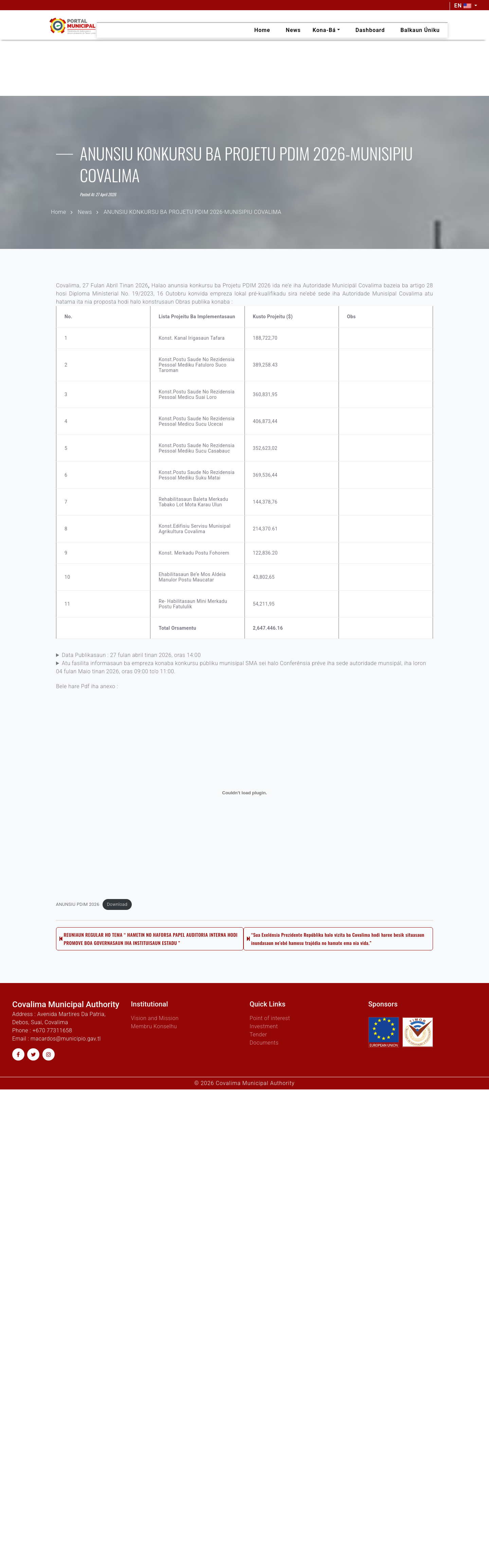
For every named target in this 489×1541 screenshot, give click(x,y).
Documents (264, 1042)
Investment (264, 1026)
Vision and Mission (155, 1018)
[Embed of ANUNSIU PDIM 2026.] (244, 806)
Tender (258, 1034)
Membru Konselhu (154, 1026)
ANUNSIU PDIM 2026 (77, 917)
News (85, 211)
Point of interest (270, 1018)
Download (117, 917)
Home (58, 211)
